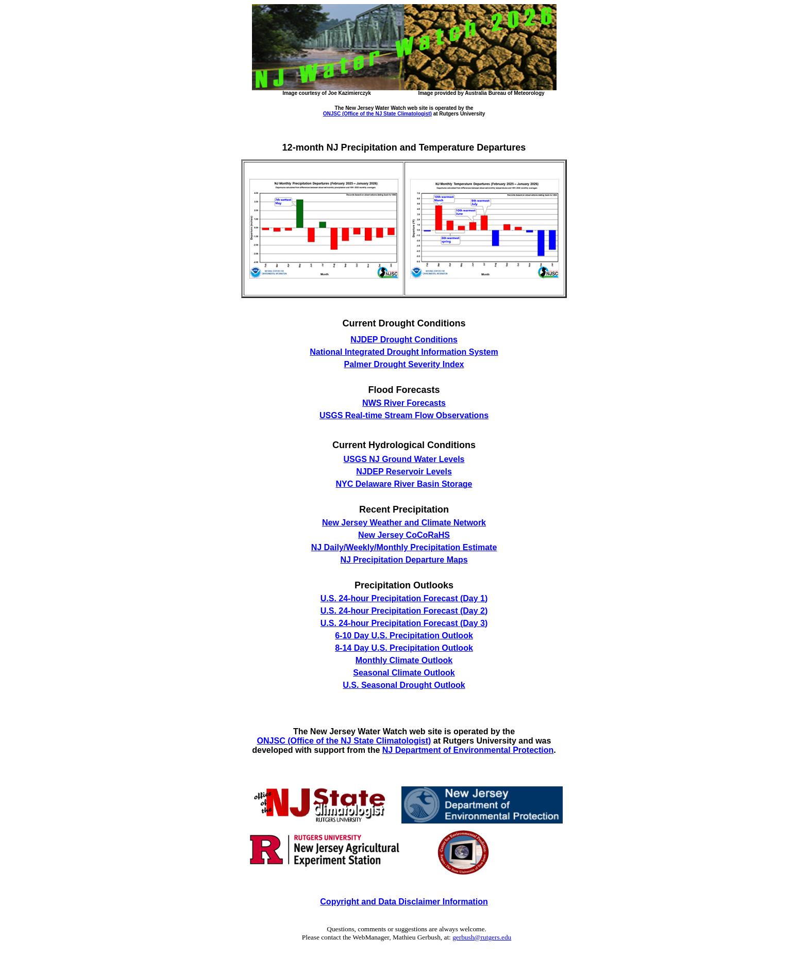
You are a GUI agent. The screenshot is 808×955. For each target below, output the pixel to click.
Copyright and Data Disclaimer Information (403, 901)
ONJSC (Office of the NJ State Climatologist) (377, 114)
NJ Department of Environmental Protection (468, 750)
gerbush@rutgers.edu (481, 937)
